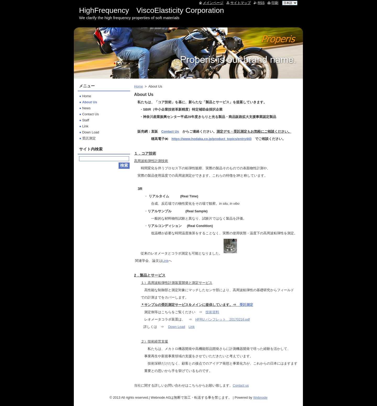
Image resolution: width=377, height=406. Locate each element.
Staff (85, 120)
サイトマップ (240, 3)
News (86, 108)
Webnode (260, 397)
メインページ (213, 3)
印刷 (274, 3)
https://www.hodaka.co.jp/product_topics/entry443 (211, 139)
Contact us (241, 385)
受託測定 (246, 305)
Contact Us (170, 131)
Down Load (176, 327)
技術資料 (212, 312)
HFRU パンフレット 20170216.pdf (222, 319)
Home (138, 86)
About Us (89, 102)
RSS (261, 3)
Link (165, 261)
